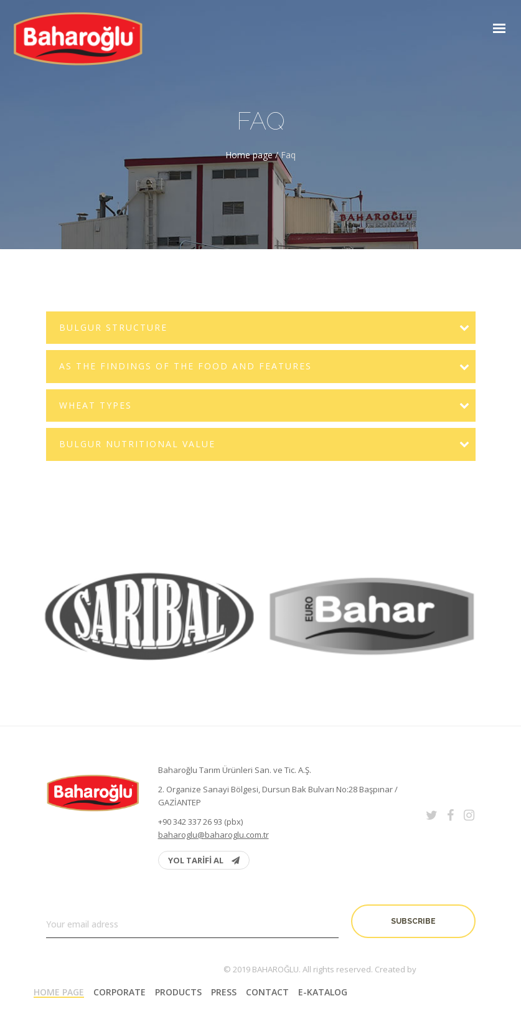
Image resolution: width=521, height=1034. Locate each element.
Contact (267, 992)
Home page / (253, 155)
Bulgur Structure (113, 327)
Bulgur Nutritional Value (137, 444)
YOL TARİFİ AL (204, 860)
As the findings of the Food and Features (185, 366)
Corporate (119, 992)
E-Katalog (322, 992)
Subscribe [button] (413, 921)
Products (178, 992)
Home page (59, 992)
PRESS (224, 992)
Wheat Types (95, 405)
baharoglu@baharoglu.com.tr (213, 834)
